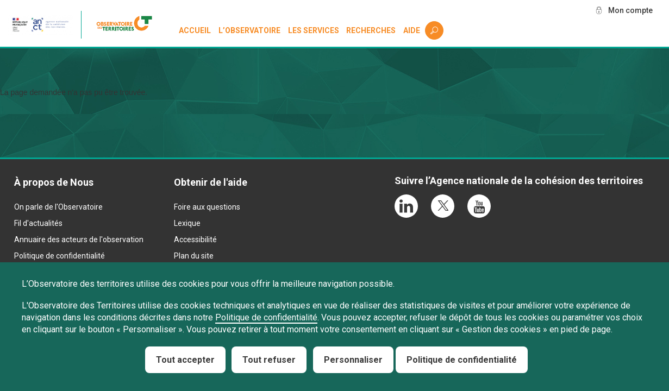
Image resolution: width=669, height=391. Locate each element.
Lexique (187, 223)
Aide (411, 30)
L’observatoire (249, 30)
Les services (313, 30)
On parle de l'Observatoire (58, 207)
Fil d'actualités (38, 223)
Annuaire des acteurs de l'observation (78, 239)
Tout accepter (185, 360)
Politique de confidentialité (59, 255)
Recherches (371, 30)
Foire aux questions (207, 207)
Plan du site (194, 255)
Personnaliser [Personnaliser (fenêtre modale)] (353, 360)
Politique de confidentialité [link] (462, 360)
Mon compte (630, 10)
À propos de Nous (53, 182)
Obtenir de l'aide (210, 182)
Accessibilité (195, 239)
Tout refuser (269, 360)
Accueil (195, 30)
